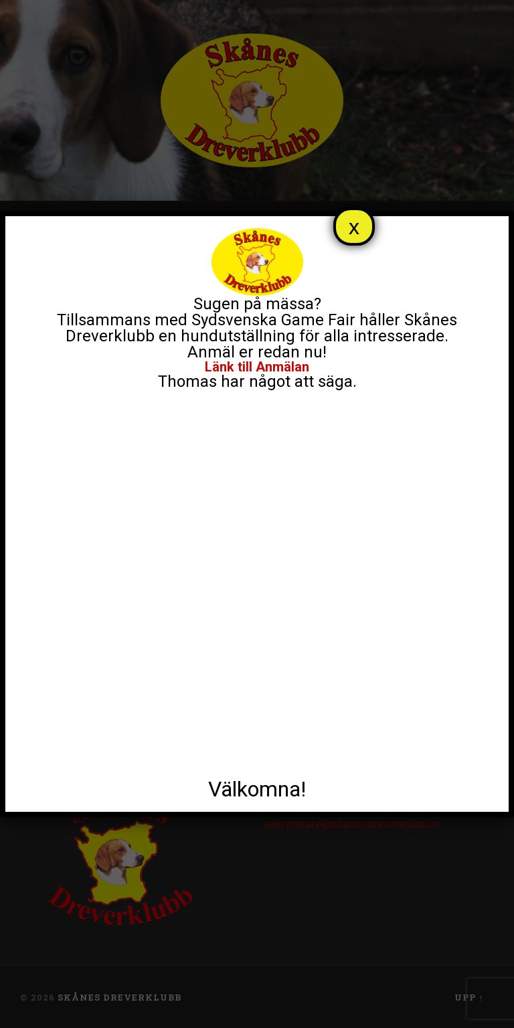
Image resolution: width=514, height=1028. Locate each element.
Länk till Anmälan (257, 367)
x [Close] (354, 227)
